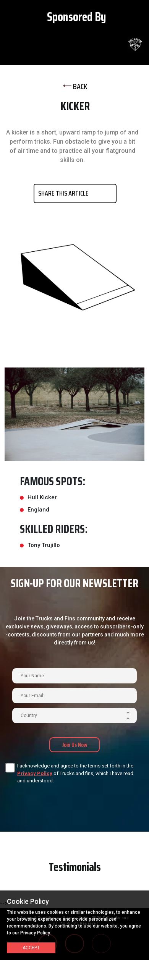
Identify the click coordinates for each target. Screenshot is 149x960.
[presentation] (62, 798)
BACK (75, 86)
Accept (31, 947)
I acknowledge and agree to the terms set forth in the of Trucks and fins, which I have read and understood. (75, 773)
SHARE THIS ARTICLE (63, 193)
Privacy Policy (34, 773)
